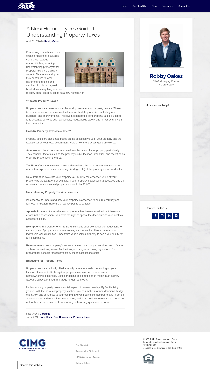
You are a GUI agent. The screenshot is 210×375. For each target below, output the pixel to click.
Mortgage (45, 313)
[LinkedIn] (169, 216)
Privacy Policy (83, 363)
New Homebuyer (63, 317)
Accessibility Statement (87, 351)
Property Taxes (81, 317)
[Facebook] (155, 216)
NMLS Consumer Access (88, 357)
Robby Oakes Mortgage (44, 6)
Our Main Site (82, 345)
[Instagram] (162, 216)
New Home (46, 317)
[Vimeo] (176, 216)
